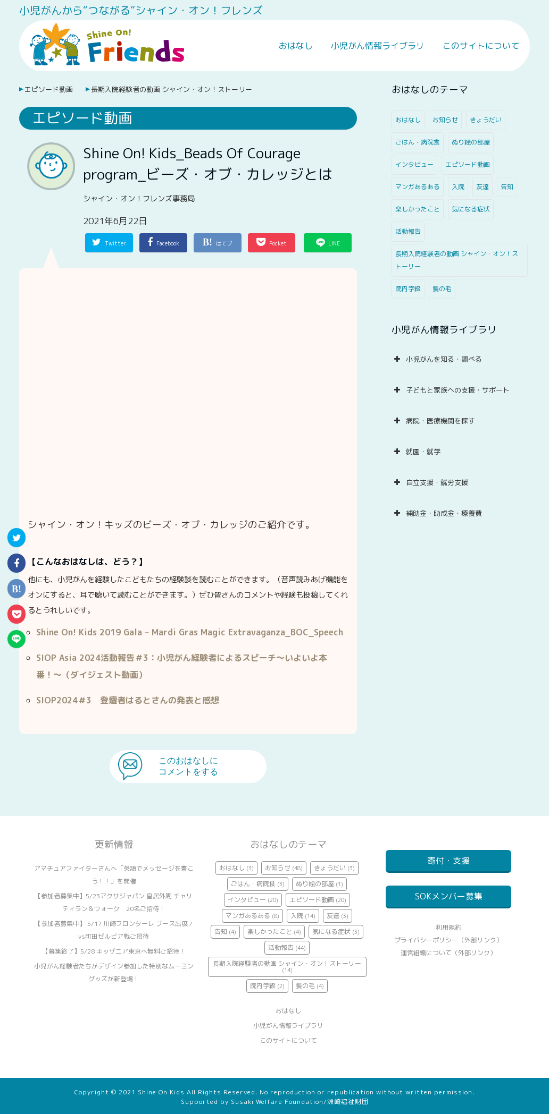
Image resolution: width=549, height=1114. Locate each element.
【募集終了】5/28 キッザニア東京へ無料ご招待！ (114, 951)
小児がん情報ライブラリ (378, 46)
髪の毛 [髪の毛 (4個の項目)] (442, 288)
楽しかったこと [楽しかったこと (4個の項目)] (417, 209)
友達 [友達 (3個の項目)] (482, 186)
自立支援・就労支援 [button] (430, 482)
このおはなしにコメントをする (188, 766)
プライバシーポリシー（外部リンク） (448, 952)
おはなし (296, 46)
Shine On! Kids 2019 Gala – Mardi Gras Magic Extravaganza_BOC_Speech (189, 632)
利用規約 (448, 940)
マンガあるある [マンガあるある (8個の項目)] (417, 186)
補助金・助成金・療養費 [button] (437, 513)
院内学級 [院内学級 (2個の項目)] (408, 288)
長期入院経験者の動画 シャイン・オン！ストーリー (171, 89)
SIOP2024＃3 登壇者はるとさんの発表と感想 (127, 700)
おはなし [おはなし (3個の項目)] (408, 119)
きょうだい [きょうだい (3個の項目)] (486, 119)
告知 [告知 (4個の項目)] (507, 186)
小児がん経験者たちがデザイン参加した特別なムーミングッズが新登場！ (114, 972)
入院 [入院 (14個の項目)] (458, 186)
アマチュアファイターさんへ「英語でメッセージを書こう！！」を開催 (114, 875)
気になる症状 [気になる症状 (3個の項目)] (471, 209)
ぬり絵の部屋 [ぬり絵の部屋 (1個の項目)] (471, 142)
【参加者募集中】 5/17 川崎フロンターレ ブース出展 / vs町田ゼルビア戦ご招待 (114, 930)
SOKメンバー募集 (448, 902)
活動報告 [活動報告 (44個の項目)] (408, 231)
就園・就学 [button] (416, 451)
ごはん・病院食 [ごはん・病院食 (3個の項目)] (417, 142)
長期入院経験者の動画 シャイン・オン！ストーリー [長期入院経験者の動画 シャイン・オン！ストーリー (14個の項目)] (456, 260)
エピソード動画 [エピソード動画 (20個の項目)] (467, 164)
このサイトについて (481, 46)
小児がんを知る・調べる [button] (437, 359)
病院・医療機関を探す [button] (433, 420)
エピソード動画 (48, 89)
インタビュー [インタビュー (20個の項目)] (414, 164)
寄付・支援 (448, 860)
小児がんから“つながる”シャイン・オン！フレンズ (141, 10)
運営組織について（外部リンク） (448, 965)
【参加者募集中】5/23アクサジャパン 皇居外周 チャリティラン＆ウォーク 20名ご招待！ (114, 902)
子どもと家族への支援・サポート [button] (451, 390)
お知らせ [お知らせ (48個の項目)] (445, 119)
